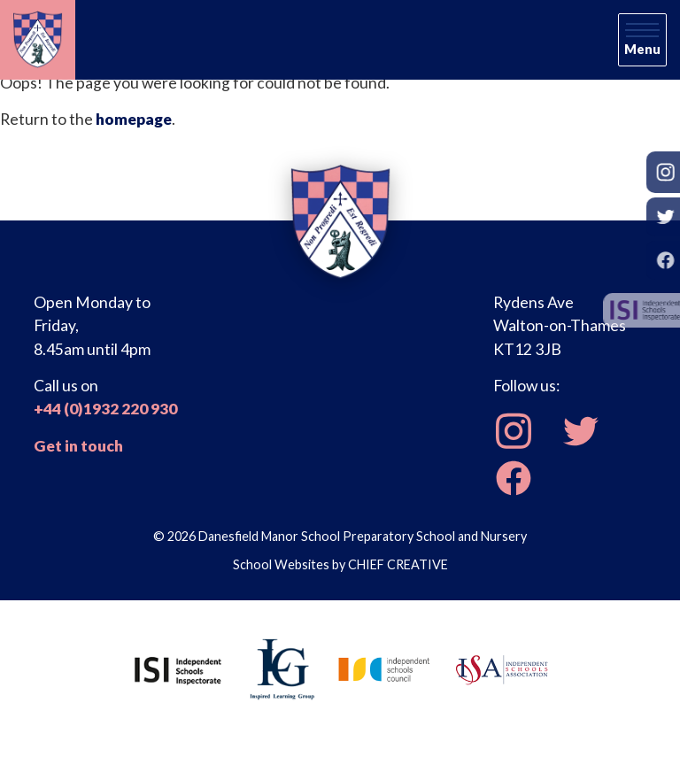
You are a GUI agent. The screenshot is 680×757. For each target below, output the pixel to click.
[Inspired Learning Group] (281, 668)
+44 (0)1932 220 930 (105, 408)
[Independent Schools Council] (384, 668)
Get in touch (78, 445)
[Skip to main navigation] (642, 39)
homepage (134, 119)
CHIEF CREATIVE (398, 564)
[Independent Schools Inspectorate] (178, 668)
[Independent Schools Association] (502, 668)
